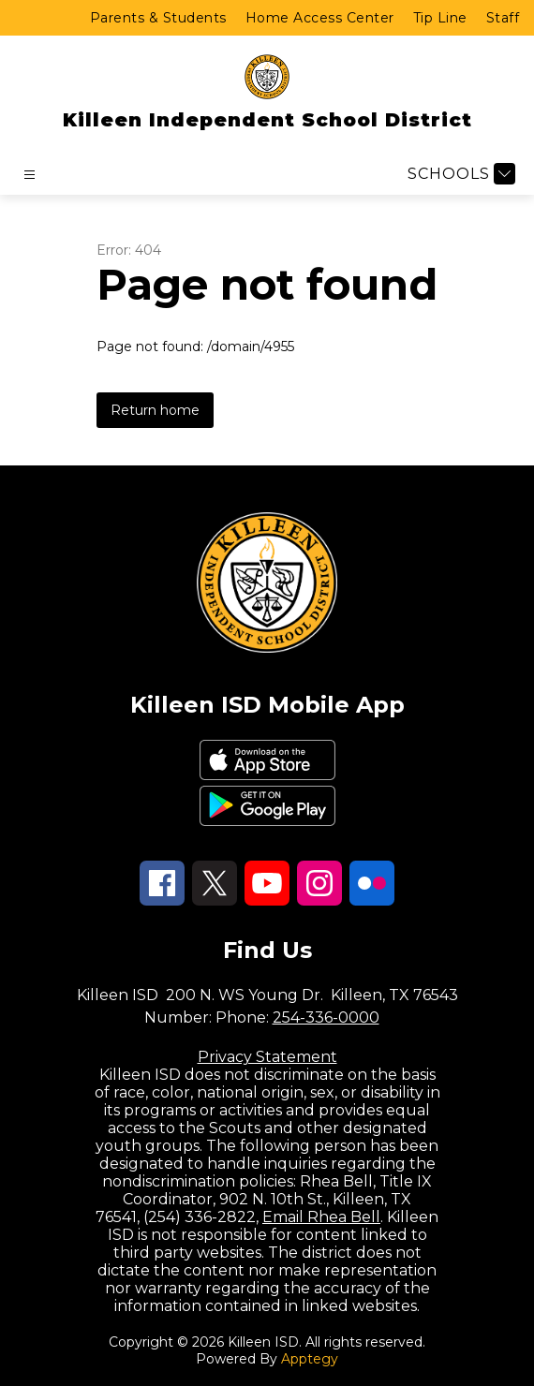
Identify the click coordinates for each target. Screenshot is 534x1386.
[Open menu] (29, 174)
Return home (155, 410)
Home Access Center (319, 17)
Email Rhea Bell (321, 1217)
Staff (503, 17)
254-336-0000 (326, 1017)
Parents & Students (158, 17)
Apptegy (309, 1358)
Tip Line (440, 17)
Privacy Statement (267, 1057)
